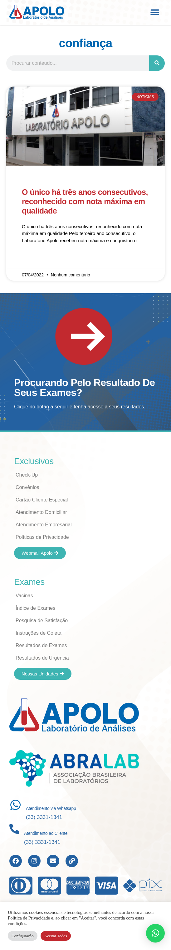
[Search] (157, 63)
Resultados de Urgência (42, 658)
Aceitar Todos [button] (55, 936)
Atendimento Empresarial (44, 524)
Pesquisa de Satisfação (42, 620)
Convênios (27, 487)
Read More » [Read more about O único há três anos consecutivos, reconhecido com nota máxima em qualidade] (35, 258)
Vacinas (24, 595)
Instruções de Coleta (38, 633)
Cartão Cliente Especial (42, 499)
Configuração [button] (23, 936)
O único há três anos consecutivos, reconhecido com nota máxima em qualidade (85, 201)
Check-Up (27, 474)
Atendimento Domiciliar (41, 512)
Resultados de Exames (41, 645)
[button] (155, 12)
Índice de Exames (35, 608)
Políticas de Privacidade (42, 537)
